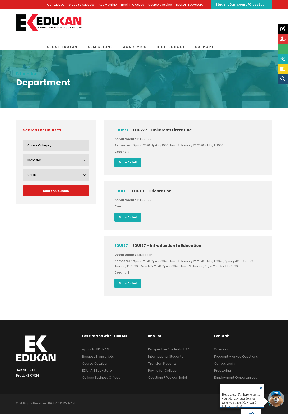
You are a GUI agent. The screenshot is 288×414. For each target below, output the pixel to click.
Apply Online (108, 4)
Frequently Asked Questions (236, 356)
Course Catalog (160, 4)
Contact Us (55, 4)
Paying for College (162, 370)
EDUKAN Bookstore (189, 4)
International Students (165, 356)
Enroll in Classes (132, 4)
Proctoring (222, 370)
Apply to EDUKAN (95, 349)
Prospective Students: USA (168, 349)
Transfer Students (162, 363)
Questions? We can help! (167, 377)
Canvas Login (224, 363)
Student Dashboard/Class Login (241, 4)
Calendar (221, 349)
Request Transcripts (98, 356)
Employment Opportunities (235, 377)
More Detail (128, 162)
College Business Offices (101, 377)
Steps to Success (81, 4)
